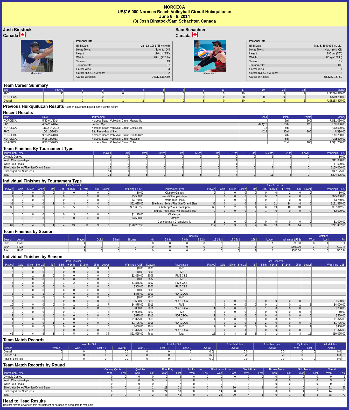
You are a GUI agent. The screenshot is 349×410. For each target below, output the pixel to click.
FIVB (40, 73)
